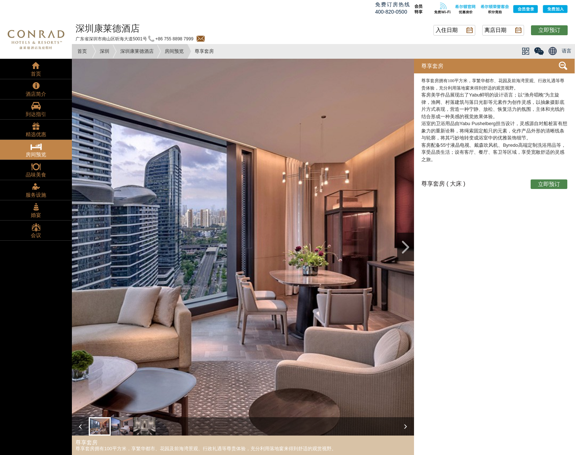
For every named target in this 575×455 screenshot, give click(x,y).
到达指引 (36, 114)
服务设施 (36, 195)
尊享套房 (432, 66)
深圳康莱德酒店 (137, 51)
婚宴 (36, 215)
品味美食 (36, 175)
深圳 (104, 51)
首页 (82, 51)
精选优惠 (36, 134)
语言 (566, 51)
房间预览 (174, 51)
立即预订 (549, 30)
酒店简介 (36, 94)
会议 (36, 235)
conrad (36, 38)
